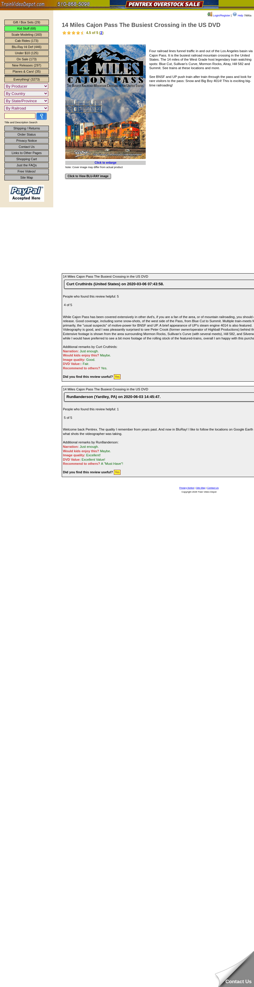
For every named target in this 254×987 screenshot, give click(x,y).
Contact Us (27, 146)
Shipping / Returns (26, 128)
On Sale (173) (27, 59)
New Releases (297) (26, 65)
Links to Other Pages (27, 153)
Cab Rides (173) (26, 40)
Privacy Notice (26, 140)
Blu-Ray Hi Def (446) (26, 47)
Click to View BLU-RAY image (88, 176)
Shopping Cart (26, 159)
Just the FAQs (26, 165)
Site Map (26, 177)
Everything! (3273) (26, 79)
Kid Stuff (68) (26, 28)
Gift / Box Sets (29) (26, 22)
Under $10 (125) (26, 53)
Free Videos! (27, 171)
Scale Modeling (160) (26, 34)
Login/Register (218, 15)
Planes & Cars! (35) (27, 71)
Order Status (27, 134)
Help (237, 15)
